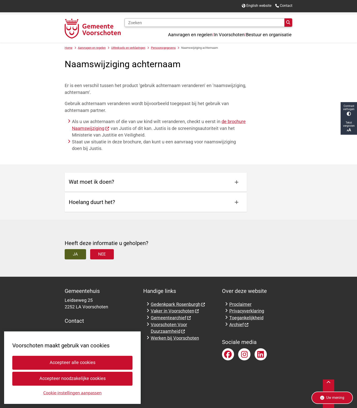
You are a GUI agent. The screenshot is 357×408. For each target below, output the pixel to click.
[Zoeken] (204, 22)
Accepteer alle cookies (72, 362)
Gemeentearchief (171, 317)
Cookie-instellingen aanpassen (72, 392)
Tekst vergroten (349, 126)
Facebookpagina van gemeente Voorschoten (228, 354)
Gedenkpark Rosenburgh (178, 304)
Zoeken (288, 23)
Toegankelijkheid (246, 317)
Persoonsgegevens (163, 47)
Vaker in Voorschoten (175, 311)
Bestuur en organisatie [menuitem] (269, 34)
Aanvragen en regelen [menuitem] (190, 34)
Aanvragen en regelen (92, 47)
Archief (239, 324)
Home (68, 47)
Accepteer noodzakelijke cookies (72, 378)
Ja (75, 254)
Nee (102, 254)
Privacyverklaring (246, 311)
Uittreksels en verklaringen (128, 47)
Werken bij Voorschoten (175, 338)
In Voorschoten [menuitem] (229, 34)
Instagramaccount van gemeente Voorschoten (244, 354)
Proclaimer (240, 304)
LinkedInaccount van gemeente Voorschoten (261, 354)
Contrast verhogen (349, 110)
